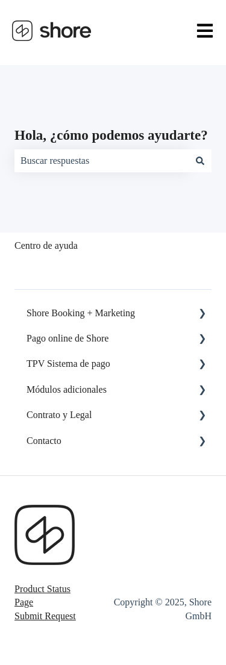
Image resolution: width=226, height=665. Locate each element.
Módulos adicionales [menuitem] (67, 389)
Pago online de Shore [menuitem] (67, 338)
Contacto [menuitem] (44, 441)
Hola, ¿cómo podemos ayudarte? (111, 135)
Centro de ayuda (46, 245)
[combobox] (101, 160)
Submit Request (45, 616)
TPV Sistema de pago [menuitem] (68, 363)
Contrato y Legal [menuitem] (59, 415)
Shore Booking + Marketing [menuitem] (81, 313)
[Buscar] (200, 160)
